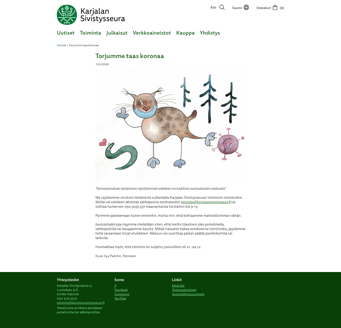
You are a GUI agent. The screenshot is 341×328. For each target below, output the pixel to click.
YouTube (120, 298)
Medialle (178, 285)
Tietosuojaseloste (184, 289)
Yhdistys (210, 32)
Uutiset (66, 32)
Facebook (121, 289)
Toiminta (90, 32)
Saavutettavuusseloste (188, 294)
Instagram (121, 294)
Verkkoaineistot (152, 32)
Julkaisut (117, 32)
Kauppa (185, 32)
